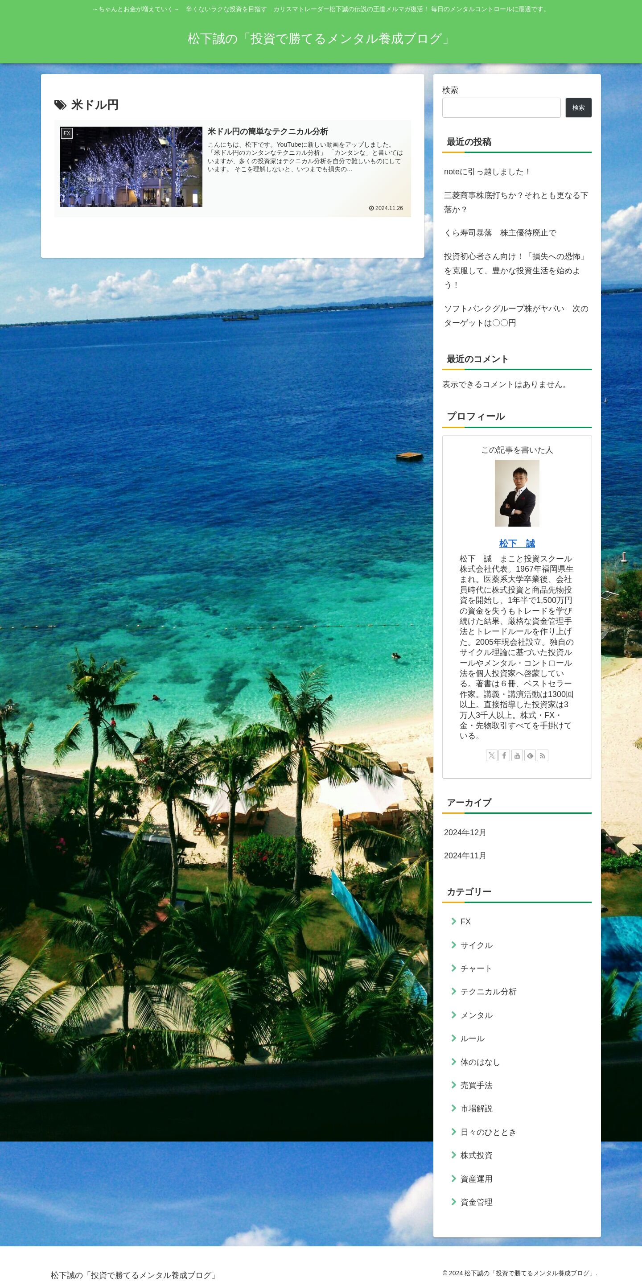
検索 (450, 90)
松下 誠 (517, 543)
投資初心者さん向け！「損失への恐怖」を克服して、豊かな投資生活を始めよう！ (516, 271)
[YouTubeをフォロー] (517, 755)
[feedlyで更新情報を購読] (530, 755)
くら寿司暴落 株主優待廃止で (500, 232)
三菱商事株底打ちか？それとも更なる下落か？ (516, 202)
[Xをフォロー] (492, 755)
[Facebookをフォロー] (504, 755)
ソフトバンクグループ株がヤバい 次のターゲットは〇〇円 (516, 315)
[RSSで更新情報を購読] (542, 755)
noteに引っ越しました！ (488, 171)
